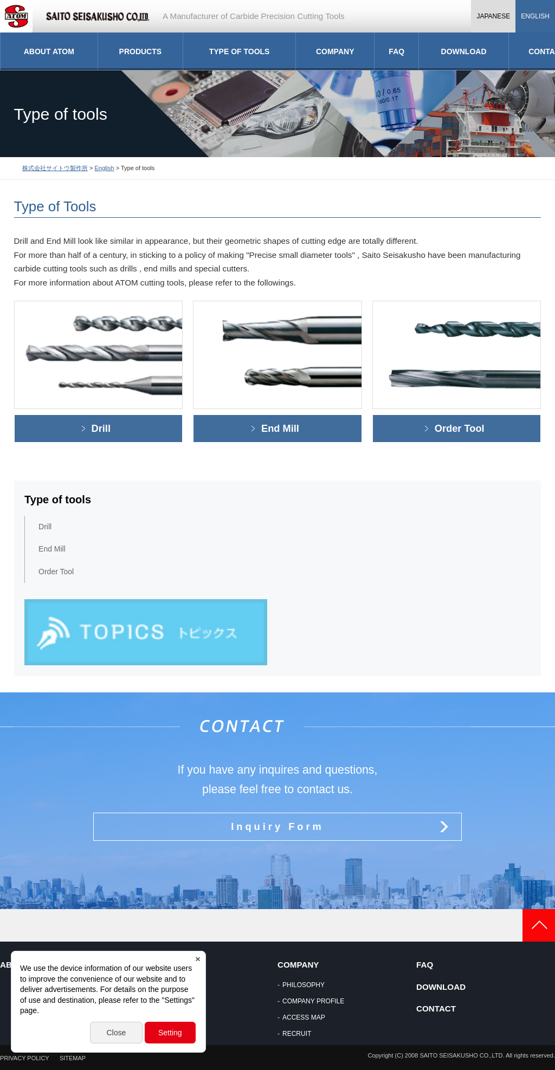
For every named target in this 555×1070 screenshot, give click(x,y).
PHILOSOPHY (303, 985)
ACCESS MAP (303, 1017)
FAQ (396, 51)
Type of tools (57, 499)
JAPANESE (493, 16)
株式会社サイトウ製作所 (55, 168)
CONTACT (436, 1008)
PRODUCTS (140, 51)
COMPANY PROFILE (313, 1001)
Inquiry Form (277, 826)
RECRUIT (296, 1033)
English (104, 168)
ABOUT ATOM (49, 51)
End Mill (280, 428)
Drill (101, 428)
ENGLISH (535, 16)
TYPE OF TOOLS (239, 51)
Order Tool (460, 428)
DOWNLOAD (464, 51)
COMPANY (335, 51)
